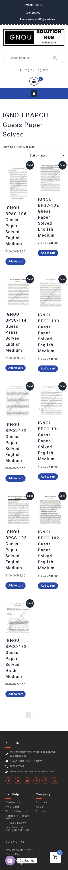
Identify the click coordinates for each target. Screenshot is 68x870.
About (40, 806)
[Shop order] (46, 155)
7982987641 (34, 13)
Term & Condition (17, 811)
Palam (29, 5)
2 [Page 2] (33, 715)
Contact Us (13, 802)
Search (54, 58)
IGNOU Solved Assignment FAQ (17, 828)
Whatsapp (12, 806)
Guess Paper (14, 854)
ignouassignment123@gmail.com (37, 19)
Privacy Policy (15, 822)
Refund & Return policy (17, 817)
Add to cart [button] (15, 261)
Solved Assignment (19, 849)
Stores (40, 811)
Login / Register (34, 70)
